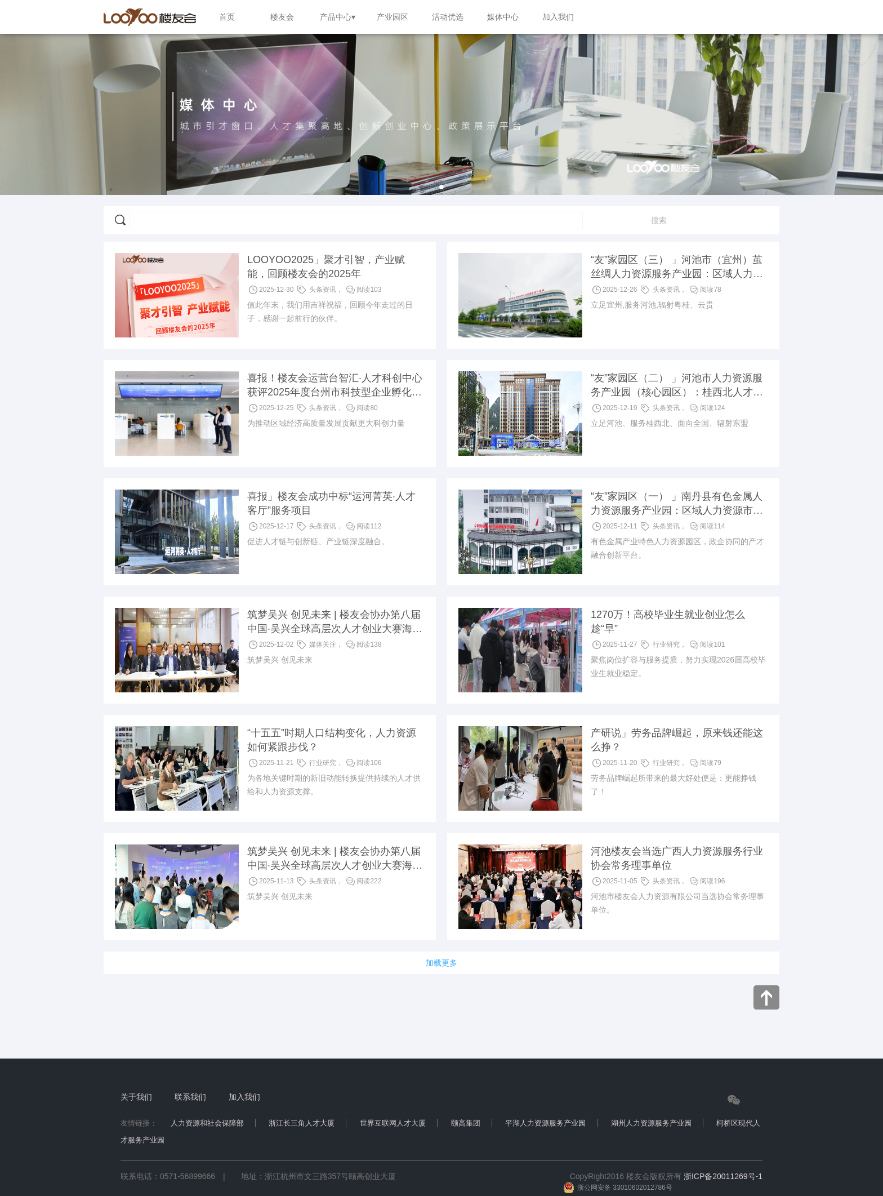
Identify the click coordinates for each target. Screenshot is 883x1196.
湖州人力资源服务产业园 (651, 1123)
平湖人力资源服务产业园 (545, 1123)
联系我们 (190, 1096)
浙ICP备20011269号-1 (723, 1176)
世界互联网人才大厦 (393, 1123)
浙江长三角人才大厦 (302, 1123)
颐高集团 (465, 1123)
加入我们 (244, 1096)
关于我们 (136, 1096)
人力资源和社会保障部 (207, 1123)
